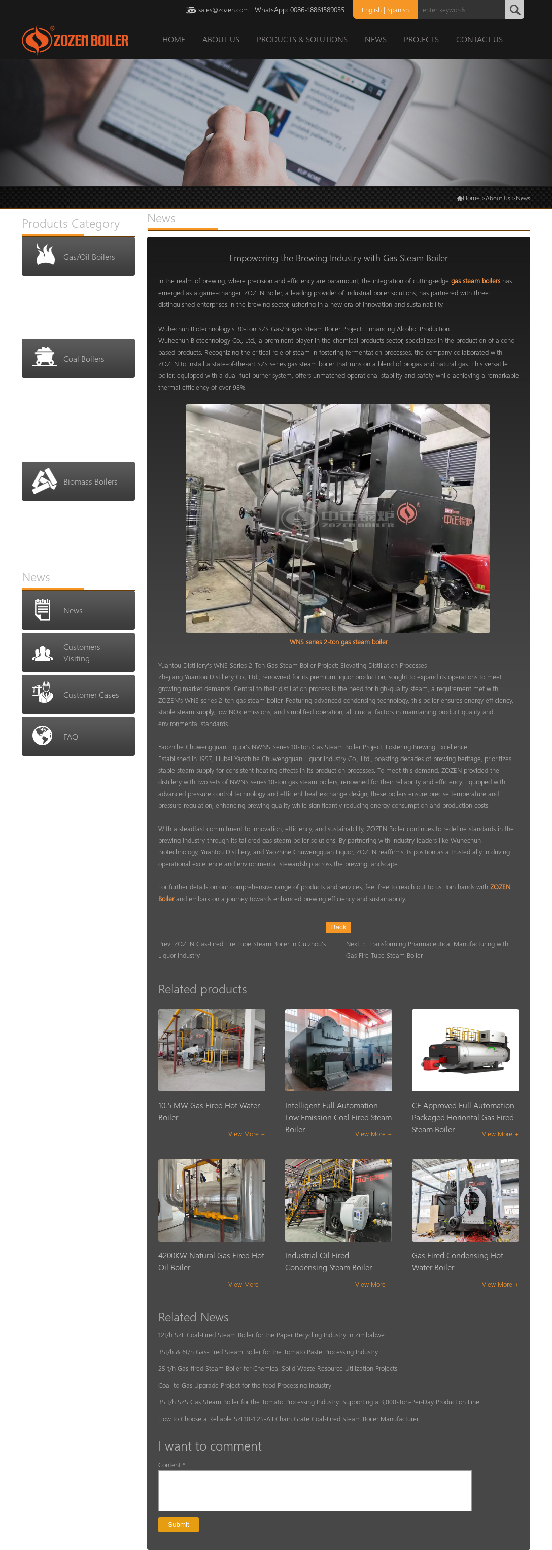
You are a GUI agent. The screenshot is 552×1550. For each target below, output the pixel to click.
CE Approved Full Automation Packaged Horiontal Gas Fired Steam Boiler (463, 1116)
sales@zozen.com (223, 9)
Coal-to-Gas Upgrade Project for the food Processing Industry (244, 1385)
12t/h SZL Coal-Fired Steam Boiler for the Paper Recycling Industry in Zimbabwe (271, 1334)
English (372, 9)
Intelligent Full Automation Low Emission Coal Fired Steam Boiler (338, 1116)
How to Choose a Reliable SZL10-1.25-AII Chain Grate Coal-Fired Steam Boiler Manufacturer (288, 1418)
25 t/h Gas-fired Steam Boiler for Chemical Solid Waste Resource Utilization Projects (277, 1368)
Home (471, 197)
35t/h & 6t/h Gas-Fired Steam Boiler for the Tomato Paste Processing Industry (268, 1351)
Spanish (398, 9)
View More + (246, 1133)
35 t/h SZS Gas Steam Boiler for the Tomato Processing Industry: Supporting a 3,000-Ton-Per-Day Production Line (318, 1401)
